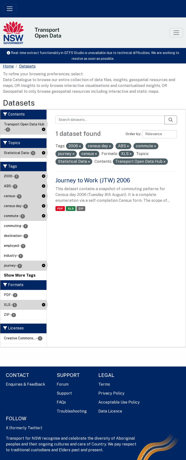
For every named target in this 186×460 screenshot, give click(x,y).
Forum (63, 384)
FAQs (61, 402)
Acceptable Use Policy (119, 402)
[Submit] (170, 120)
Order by (132, 134)
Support (64, 393)
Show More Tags (20, 275)
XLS (71, 208)
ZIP (80, 208)
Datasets (27, 66)
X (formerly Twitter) (24, 428)
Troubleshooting (72, 411)
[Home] (8, 66)
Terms (104, 384)
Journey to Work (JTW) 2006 (92, 180)
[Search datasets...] (110, 120)
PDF (60, 208)
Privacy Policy (111, 393)
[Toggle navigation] (9, 9)
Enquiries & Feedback (25, 384)
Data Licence (110, 411)
